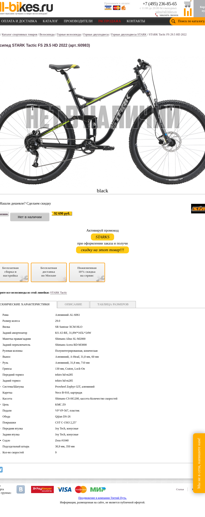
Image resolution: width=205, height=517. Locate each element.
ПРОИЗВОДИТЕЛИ (78, 20)
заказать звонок (169, 15)
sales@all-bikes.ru (166, 11)
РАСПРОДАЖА (109, 20)
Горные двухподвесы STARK (129, 34)
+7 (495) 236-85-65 (160, 3)
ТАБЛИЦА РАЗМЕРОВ (112, 304)
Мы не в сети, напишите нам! (199, 463)
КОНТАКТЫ (136, 20)
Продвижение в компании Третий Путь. (102, 498)
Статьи (180, 489)
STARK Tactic (58, 292)
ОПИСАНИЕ (73, 304)
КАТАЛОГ (50, 20)
